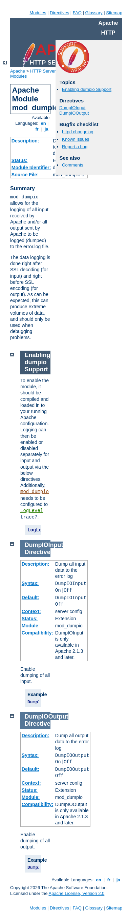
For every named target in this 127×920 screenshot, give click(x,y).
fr (37, 129)
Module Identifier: (31, 167)
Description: (25, 140)
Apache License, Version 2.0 (76, 893)
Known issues (75, 139)
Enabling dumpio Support (86, 89)
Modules (37, 12)
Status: (19, 160)
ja (46, 129)
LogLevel (31, 510)
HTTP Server (43, 71)
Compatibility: (37, 632)
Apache (17, 71)
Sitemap (114, 12)
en (43, 123)
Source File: (25, 174)
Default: (30, 597)
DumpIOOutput (74, 113)
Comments (72, 165)
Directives (59, 12)
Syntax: (30, 583)
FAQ (77, 12)
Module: (31, 625)
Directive (37, 552)
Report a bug (74, 146)
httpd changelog (77, 131)
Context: (31, 611)
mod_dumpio (34, 491)
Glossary (93, 12)
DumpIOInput (72, 107)
